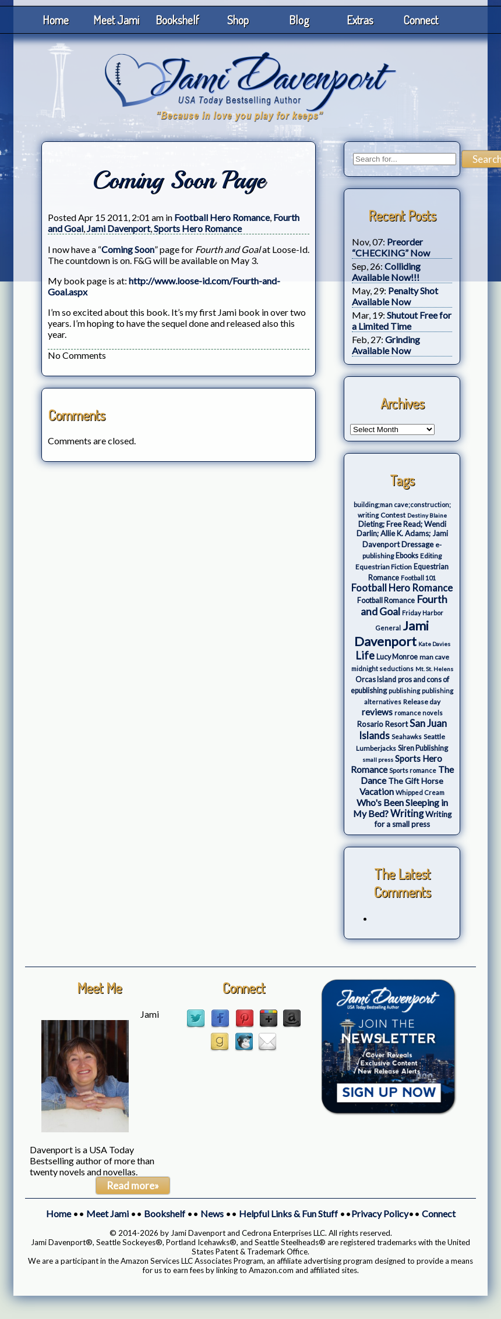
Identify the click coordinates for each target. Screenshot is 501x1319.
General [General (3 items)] (388, 628)
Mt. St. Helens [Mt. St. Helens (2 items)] (434, 668)
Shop (238, 19)
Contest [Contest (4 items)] (392, 515)
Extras (360, 19)
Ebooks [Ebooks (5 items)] (407, 555)
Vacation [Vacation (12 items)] (376, 791)
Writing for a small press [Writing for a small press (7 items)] (413, 819)
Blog (299, 19)
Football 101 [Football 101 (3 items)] (418, 578)
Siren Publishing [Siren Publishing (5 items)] (423, 748)
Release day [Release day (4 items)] (421, 701)
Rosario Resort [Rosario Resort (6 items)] (382, 724)
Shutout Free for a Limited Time (401, 320)
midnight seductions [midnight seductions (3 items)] (382, 668)
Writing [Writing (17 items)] (407, 813)
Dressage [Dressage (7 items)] (417, 544)
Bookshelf (177, 19)
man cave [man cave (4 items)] (434, 657)
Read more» (133, 1185)
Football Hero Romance (222, 217)
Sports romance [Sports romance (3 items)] (412, 770)
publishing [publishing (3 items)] (404, 690)
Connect (420, 19)
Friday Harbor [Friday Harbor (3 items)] (422, 612)
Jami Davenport (118, 228)
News (212, 1213)
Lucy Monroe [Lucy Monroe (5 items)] (397, 657)
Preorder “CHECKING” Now (391, 247)
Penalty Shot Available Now (395, 296)
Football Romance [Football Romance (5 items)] (386, 600)
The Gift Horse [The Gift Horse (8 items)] (415, 781)
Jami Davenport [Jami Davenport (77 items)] (391, 633)
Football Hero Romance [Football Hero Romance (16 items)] (402, 587)
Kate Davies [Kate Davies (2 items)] (434, 643)
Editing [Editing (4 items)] (431, 555)
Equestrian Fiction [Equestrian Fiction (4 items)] (383, 566)
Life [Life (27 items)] (365, 655)
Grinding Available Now (386, 345)
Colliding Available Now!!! (386, 272)
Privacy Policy (379, 1213)
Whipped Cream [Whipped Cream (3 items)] (420, 792)
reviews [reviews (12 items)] (377, 712)
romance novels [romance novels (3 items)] (418, 712)
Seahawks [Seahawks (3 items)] (406, 736)
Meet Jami (116, 19)
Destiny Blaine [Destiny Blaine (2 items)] (427, 515)
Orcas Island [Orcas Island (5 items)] (375, 679)
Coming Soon (127, 249)
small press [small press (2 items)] (377, 759)
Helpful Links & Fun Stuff (288, 1213)
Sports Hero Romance (198, 228)
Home (56, 19)
